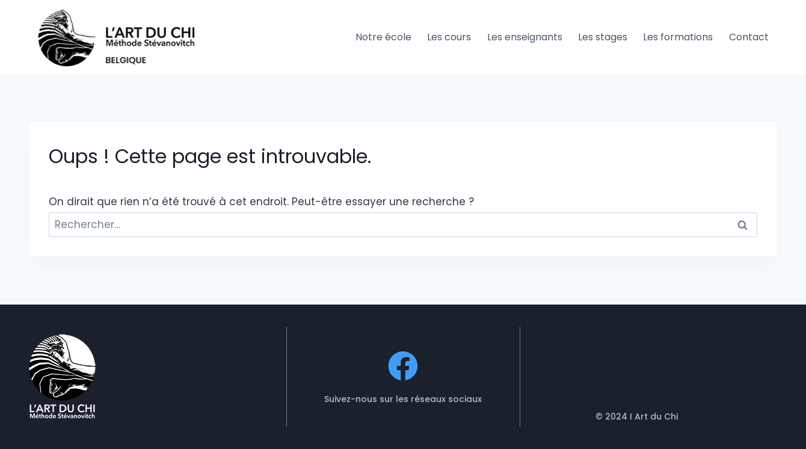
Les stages (602, 37)
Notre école (383, 37)
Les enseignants (524, 37)
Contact (749, 37)
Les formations (678, 37)
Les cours (449, 37)
